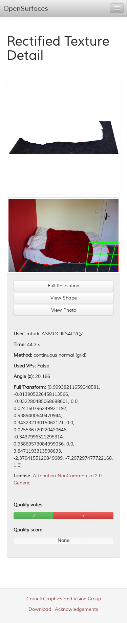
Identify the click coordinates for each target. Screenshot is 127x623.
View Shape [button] (63, 298)
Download (39, 609)
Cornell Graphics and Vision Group (63, 599)
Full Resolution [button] (63, 286)
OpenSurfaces (25, 8)
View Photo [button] (63, 310)
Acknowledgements (76, 609)
